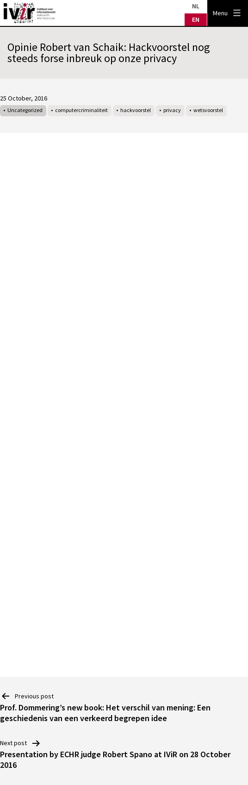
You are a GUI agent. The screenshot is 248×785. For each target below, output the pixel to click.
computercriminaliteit (81, 110)
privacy (172, 110)
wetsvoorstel (208, 110)
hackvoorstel (135, 110)
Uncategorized (25, 110)
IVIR (30, 13)
